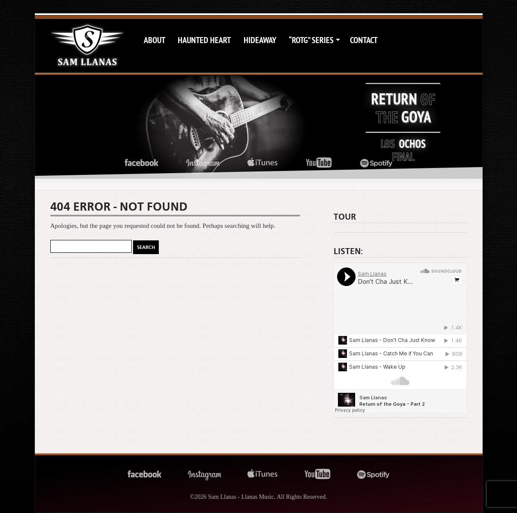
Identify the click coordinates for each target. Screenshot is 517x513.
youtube (318, 163)
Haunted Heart (204, 40)
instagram (203, 163)
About (154, 40)
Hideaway (260, 40)
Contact (364, 40)
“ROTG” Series (311, 40)
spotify (376, 163)
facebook (141, 163)
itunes (262, 163)
